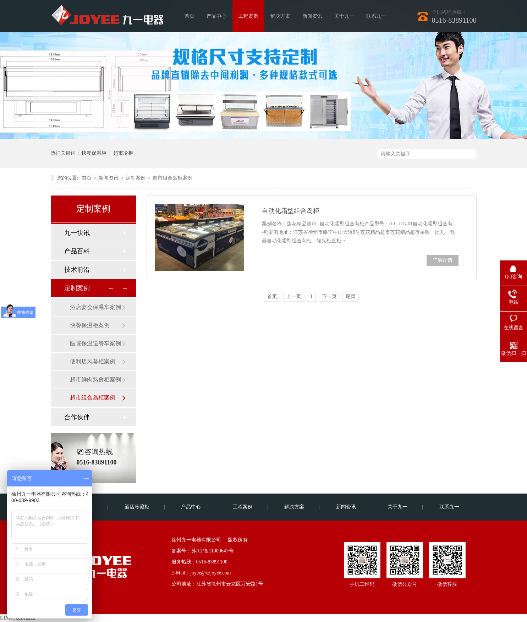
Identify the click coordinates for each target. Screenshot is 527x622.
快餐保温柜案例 (90, 325)
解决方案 (280, 16)
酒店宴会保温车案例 (95, 307)
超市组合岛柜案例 (172, 178)
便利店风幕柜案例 (92, 361)
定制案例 (136, 178)
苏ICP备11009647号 (212, 551)
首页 (189, 16)
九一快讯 (77, 232)
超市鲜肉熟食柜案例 (95, 379)
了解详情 (442, 260)
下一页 (329, 296)
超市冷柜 (123, 153)
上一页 (293, 296)
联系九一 (376, 16)
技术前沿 (77, 269)
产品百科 (77, 251)
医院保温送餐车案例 (95, 343)
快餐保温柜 (94, 153)
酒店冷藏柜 (137, 507)
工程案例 (248, 16)
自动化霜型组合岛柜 (290, 210)
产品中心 (216, 16)
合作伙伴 (77, 417)
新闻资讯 (312, 16)
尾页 (351, 296)
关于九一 (344, 16)
